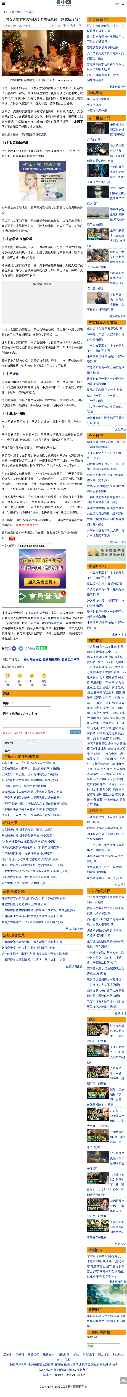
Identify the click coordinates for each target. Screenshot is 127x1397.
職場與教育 (94, 1321)
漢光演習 (92, 656)
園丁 (109, 1266)
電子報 (20, 1354)
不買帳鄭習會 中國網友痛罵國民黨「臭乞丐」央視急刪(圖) (38, 912)
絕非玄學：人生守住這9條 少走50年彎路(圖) (29, 764)
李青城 (104, 1271)
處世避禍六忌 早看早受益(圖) (105, 328)
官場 (102, 707)
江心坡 (121, 758)
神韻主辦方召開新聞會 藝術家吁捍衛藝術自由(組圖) (34, 900)
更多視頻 (120, 1244)
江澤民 (97, 697)
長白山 (100, 758)
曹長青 (107, 1276)
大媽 (93, 738)
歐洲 (79, 1369)
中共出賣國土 (113, 672)
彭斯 (93, 692)
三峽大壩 (92, 667)
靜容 (96, 1271)
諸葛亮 (91, 794)
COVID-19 (118, 651)
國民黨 (103, 656)
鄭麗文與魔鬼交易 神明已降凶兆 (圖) (24, 906)
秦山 (90, 1271)
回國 (109, 774)
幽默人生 (108, 794)
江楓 (90, 1276)
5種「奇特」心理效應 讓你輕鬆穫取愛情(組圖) (30, 861)
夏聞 (118, 1261)
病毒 (108, 651)
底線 (44, 134)
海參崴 (91, 733)
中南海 (116, 697)
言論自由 (115, 763)
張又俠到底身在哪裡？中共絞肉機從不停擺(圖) (31, 770)
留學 (123, 769)
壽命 (122, 799)
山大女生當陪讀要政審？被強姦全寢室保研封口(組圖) (35, 873)
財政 (109, 728)
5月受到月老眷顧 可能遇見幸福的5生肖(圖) (28, 843)
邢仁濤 (113, 1271)
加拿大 (105, 779)
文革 (90, 804)
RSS (68, 1359)
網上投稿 (103, 1354)
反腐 (90, 707)
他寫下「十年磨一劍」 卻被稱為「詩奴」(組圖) (31, 817)
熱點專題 (96, 93)
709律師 (95, 748)
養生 (96, 804)
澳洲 (114, 779)
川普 (120, 646)
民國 (120, 779)
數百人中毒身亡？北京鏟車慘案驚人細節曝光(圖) (32, 924)
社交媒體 (102, 712)
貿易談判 (109, 692)
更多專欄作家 (117, 1281)
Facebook (118, 1354)
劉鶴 (119, 692)
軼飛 (105, 1261)
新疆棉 (103, 667)
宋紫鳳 (91, 1256)
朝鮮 (116, 712)
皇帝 (121, 789)
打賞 (64, 25)
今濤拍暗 (101, 1256)
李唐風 (101, 1266)
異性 (31, 93)
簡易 (111, 1256)
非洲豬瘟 (115, 738)
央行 (100, 718)
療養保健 (119, 1316)
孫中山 (104, 784)
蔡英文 (107, 733)
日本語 (81, 1374)
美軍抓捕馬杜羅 (97, 110)
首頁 (6, 12)
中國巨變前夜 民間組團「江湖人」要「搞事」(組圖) (34, 961)
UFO (105, 682)
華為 (118, 682)
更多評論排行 (74, 930)
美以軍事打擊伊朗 (98, 99)
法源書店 (48, 1364)
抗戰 (96, 784)
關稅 (114, 687)
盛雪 (115, 1266)
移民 (109, 769)
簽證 (102, 774)
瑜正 (121, 1271)
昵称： (8, 703)
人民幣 (94, 723)
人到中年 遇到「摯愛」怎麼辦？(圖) (24, 884)
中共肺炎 (92, 646)
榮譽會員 (39, 618)
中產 (121, 728)
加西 (85, 1369)
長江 (111, 667)
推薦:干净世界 (18, 1364)
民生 (90, 779)
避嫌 (16, 374)
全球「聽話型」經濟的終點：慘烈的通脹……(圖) (32, 867)
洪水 (117, 667)
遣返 (96, 774)
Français (58, 1374)
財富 (115, 728)
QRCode (30, 648)
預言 (100, 799)
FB (110, 712)
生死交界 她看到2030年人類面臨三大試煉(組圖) (31, 799)
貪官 (109, 702)
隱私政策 (63, 1354)
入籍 (115, 774)
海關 (90, 774)
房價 (100, 738)
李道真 (91, 1261)
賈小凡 (118, 1256)
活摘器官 (96, 753)
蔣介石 (113, 784)
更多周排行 (119, 634)
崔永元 (107, 697)
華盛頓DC (69, 1369)
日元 (118, 723)
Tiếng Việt (70, 1374)
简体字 (47, 1374)
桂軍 (90, 784)
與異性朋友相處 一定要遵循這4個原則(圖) (28, 855)
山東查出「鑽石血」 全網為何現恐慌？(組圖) (30, 776)
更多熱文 (120, 884)
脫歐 (93, 718)
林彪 (102, 789)
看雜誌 (58, 1364)
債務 (106, 718)
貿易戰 (91, 662)
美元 (119, 718)
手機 (93, 799)
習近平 (100, 662)
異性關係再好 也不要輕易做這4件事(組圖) (28, 837)
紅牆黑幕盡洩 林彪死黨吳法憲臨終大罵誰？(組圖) (33, 793)
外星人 (114, 799)
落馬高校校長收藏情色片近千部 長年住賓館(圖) (31, 849)
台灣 (99, 733)
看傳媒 (77, 1364)
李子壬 (97, 1276)
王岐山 (97, 687)
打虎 (96, 707)
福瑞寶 (86, 1364)
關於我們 (33, 1354)
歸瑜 (99, 1261)
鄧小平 (94, 789)
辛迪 (114, 1276)
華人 (103, 769)
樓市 (102, 728)
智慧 (118, 794)
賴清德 (91, 651)
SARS (90, 763)
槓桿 (112, 718)
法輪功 (111, 748)
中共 (111, 682)
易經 (99, 794)
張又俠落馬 (94, 104)
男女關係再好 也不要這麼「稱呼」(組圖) (27, 831)
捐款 (76, 1354)
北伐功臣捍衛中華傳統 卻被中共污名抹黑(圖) (30, 782)
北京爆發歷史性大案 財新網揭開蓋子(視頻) (28, 949)
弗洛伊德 (96, 682)
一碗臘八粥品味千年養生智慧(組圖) (24, 787)
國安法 (118, 656)
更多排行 (120, 1013)
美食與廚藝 (94, 1316)
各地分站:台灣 (47, 1369)
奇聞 (107, 799)
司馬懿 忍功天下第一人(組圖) (105, 389)
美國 (100, 692)
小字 (79, 25)
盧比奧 (100, 651)
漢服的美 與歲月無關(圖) (102, 47)
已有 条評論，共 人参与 (20, 713)
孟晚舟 (107, 687)
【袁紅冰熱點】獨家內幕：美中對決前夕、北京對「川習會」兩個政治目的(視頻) (105, 957)
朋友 (22, 111)
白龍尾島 (111, 758)
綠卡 (121, 774)
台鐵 (111, 656)
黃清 (93, 1266)
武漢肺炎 (110, 646)
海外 (97, 779)
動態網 (107, 1364)
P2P (92, 743)
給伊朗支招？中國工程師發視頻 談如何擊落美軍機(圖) (35, 955)
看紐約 (68, 1364)
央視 (97, 769)
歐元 (111, 723)
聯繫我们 (88, 1354)
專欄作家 (96, 1250)
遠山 (111, 1261)
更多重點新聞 (117, 316)
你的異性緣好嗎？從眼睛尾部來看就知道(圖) (29, 878)
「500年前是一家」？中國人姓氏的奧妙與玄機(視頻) (34, 805)
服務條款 (48, 1354)
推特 (59, 1359)
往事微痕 (99, 672)
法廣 (93, 712)
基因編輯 (107, 743)
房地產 (94, 728)
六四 (102, 677)
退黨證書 (96, 1364)
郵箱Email (92, 1337)
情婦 (115, 702)
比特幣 (104, 723)
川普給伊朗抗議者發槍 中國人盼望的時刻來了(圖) (33, 918)
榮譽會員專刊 (99, 20)
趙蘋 (121, 1266)
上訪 (104, 748)
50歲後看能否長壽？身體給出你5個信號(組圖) (30, 811)
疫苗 (114, 677)
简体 (117, 4)
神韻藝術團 (35, 1364)
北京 (114, 733)
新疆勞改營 (102, 763)
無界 (115, 1364)
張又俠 (109, 662)
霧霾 (98, 743)
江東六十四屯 (111, 753)
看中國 (33, 520)
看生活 (16, 12)
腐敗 (121, 702)
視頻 (92, 1020)
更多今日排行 (117, 542)
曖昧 (4, 400)
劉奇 (109, 789)
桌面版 (7, 1354)
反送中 (101, 702)
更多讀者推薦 (74, 968)
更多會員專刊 (117, 86)
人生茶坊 (28, 12)
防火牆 (118, 743)
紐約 (60, 1369)
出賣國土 (120, 662)
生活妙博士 (109, 1321)
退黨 (108, 677)
